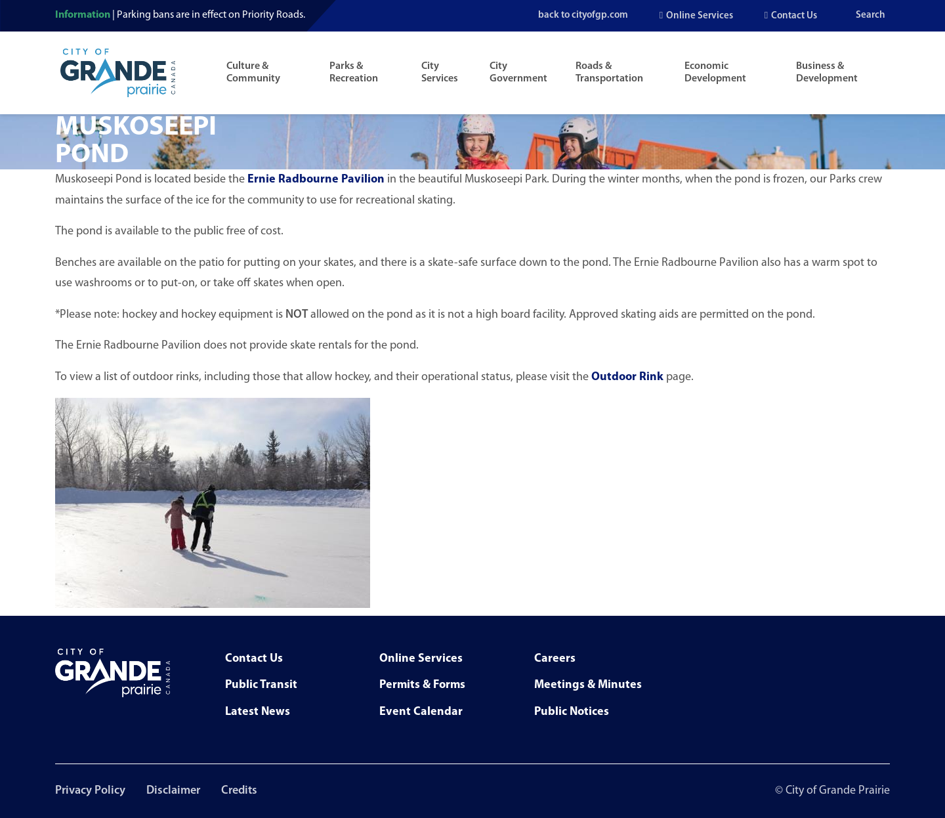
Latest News (257, 712)
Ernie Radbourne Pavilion (316, 179)
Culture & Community (253, 72)
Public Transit (261, 685)
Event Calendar (421, 712)
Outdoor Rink (627, 377)
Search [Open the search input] (870, 15)
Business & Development (827, 72)
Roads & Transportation (609, 72)
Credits (239, 791)
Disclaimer (173, 791)
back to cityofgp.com (581, 15)
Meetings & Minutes (588, 685)
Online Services (699, 16)
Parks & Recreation (353, 72)
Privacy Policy (90, 791)
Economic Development (715, 72)
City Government (518, 72)
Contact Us (794, 16)
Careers (555, 659)
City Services (439, 72)
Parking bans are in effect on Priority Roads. (211, 15)
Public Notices (571, 712)
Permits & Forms (422, 685)
